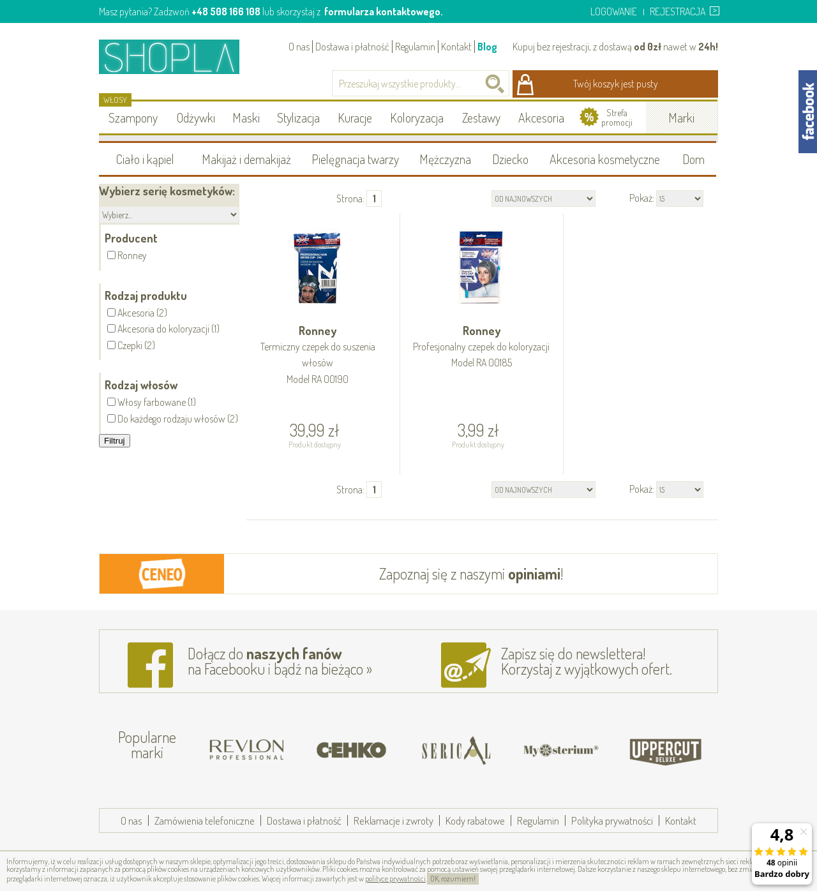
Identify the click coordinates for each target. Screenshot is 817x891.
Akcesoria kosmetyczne (605, 159)
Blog (487, 46)
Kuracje (355, 117)
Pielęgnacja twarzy (355, 159)
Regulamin (415, 46)
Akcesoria (541, 117)
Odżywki (196, 117)
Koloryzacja (417, 117)
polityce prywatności (395, 878)
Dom (693, 159)
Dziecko (510, 159)
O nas (299, 46)
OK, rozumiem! (453, 878)
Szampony (133, 117)
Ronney (318, 355)
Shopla (178, 56)
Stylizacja (298, 117)
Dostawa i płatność (352, 46)
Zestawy (481, 117)
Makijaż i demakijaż (246, 159)
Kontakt (456, 46)
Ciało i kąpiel (145, 159)
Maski (246, 117)
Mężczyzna (445, 159)
